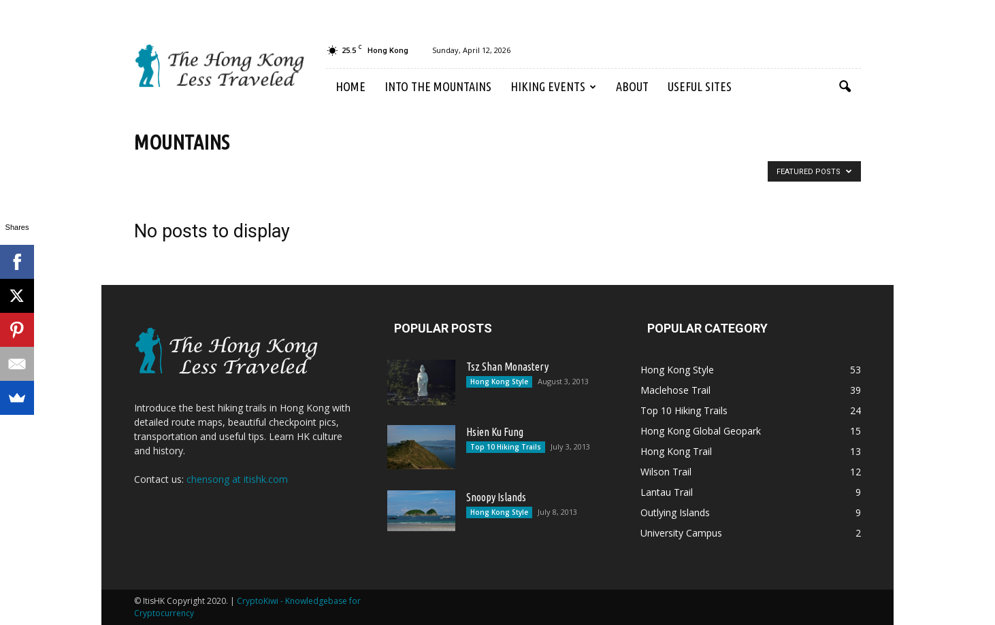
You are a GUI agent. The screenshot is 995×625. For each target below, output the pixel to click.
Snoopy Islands (496, 497)
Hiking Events (553, 86)
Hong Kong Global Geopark (700, 430)
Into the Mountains (438, 86)
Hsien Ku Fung (494, 432)
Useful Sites (700, 86)
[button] (844, 87)
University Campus (681, 532)
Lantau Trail (666, 492)
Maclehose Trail (675, 390)
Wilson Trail (665, 471)
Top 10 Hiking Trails (505, 447)
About (632, 86)
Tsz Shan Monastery (507, 366)
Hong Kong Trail (676, 451)
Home (350, 86)
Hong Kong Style (499, 381)
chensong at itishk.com (237, 479)
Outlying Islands (675, 512)
